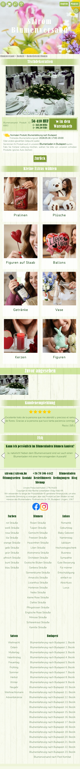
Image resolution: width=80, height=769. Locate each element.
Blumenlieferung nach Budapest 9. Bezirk (52, 682)
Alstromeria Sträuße (38, 552)
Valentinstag (14, 657)
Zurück (40, 159)
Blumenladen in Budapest (53, 144)
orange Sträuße (12, 542)
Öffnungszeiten (11, 478)
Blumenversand (7, 56)
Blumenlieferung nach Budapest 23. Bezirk (52, 752)
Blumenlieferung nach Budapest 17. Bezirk (52, 722)
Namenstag (66, 537)
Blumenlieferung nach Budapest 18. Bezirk (52, 727)
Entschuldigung (66, 572)
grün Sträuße (12, 552)
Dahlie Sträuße (38, 602)
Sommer (13, 672)
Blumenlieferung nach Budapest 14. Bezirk (52, 707)
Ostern (14, 647)
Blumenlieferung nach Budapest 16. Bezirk (52, 717)
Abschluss (66, 582)
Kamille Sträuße (37, 627)
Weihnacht (14, 642)
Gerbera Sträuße (38, 567)
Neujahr (14, 687)
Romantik (66, 523)
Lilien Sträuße (38, 547)
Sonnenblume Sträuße (38, 572)
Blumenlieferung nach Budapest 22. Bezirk (52, 747)
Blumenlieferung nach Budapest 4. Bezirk (52, 657)
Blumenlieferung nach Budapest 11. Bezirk (52, 692)
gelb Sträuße (12, 547)
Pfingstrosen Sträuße (38, 607)
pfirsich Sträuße (12, 557)
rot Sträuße (12, 523)
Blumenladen (67, 473)
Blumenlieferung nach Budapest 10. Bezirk (52, 687)
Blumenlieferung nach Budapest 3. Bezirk (52, 652)
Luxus (66, 587)
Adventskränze (14, 697)
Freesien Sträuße (38, 537)
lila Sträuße (12, 537)
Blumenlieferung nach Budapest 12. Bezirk (52, 697)
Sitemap (40, 482)
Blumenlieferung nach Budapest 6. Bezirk (52, 667)
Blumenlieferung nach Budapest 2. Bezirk (52, 647)
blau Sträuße (12, 567)
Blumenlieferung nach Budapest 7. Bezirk (52, 672)
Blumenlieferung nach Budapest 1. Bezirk (52, 642)
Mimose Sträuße (38, 617)
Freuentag (14, 662)
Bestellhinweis (42, 478)
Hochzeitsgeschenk (66, 547)
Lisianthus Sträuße (38, 582)
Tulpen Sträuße (38, 528)
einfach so (66, 577)
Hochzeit (20, 56)
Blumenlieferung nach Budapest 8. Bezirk (52, 677)
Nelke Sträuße (38, 592)
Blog (74, 478)
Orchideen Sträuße (38, 557)
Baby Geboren (66, 533)
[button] (77, 420)
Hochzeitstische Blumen (37, 56)
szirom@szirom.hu (16, 473)
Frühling (14, 667)
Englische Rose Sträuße (38, 612)
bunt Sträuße (12, 562)
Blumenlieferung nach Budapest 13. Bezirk (52, 702)
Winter (14, 682)
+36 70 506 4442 (43, 473)
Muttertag (14, 652)
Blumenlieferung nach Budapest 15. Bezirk (52, 712)
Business (66, 552)
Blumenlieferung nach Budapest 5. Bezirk (52, 662)
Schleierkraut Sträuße (38, 622)
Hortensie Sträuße (38, 587)
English (64, 4)
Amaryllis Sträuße (38, 577)
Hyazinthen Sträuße (38, 542)
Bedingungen (61, 478)
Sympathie (66, 557)
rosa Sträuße (12, 533)
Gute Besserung (66, 562)
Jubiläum (66, 542)
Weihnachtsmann (14, 692)
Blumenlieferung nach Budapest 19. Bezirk (52, 732)
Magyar (74, 4)
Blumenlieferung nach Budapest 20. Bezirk (52, 737)
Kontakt (27, 478)
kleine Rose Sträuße (38, 597)
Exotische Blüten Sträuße (38, 562)
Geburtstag (66, 528)
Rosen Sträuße (38, 523)
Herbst (14, 677)
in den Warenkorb (63, 124)
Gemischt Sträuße (38, 533)
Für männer (66, 567)
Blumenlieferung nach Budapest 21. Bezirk (52, 742)
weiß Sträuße (12, 528)
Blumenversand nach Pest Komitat (52, 757)
